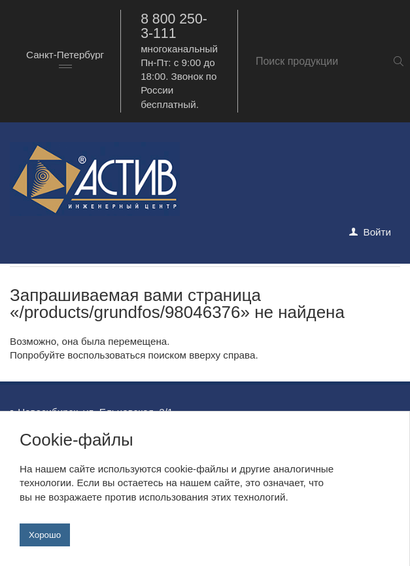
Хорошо (45, 535)
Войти (378, 232)
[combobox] (65, 61)
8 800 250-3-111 (174, 26)
